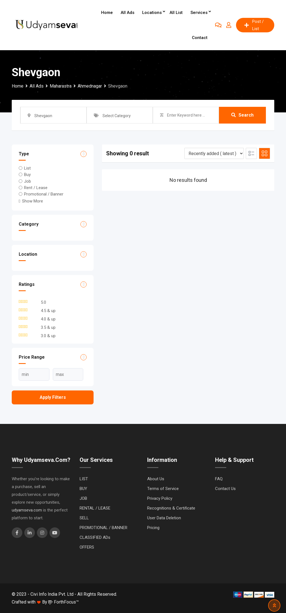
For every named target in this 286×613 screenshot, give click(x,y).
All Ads (127, 12)
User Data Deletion (164, 517)
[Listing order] (214, 153)
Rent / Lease (35, 187)
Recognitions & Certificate (171, 508)
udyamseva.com (27, 510)
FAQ (219, 478)
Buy (27, 174)
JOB (83, 498)
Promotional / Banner (43, 194)
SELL (84, 517)
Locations (152, 12)
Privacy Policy (159, 498)
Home (107, 12)
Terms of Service (163, 488)
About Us (155, 478)
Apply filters (53, 397)
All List (176, 12)
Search (242, 115)
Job (27, 181)
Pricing (153, 527)
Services (199, 12)
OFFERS (87, 547)
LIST (84, 478)
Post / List (254, 25)
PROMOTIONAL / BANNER (103, 527)
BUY (83, 488)
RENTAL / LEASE (95, 508)
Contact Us (225, 488)
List (27, 168)
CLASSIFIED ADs (95, 537)
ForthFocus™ (63, 602)
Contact (200, 37)
